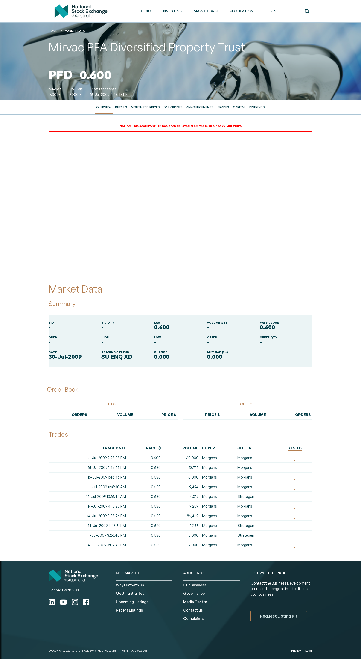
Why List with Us (130, 585)
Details (121, 107)
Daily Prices (173, 107)
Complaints (193, 618)
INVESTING (172, 11)
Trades (223, 107)
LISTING (143, 11)
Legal (308, 650)
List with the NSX (268, 573)
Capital (239, 107)
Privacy (296, 650)
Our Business (194, 585)
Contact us (193, 610)
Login (270, 11)
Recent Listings (129, 610)
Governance (194, 593)
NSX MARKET (128, 573)
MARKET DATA (206, 11)
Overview (103, 107)
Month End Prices (145, 107)
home (53, 31)
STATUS (295, 448)
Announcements (199, 107)
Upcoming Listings (132, 602)
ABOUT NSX (194, 573)
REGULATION (241, 11)
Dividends (257, 107)
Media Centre (195, 602)
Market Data (75, 31)
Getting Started (130, 593)
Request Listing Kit (278, 615)
